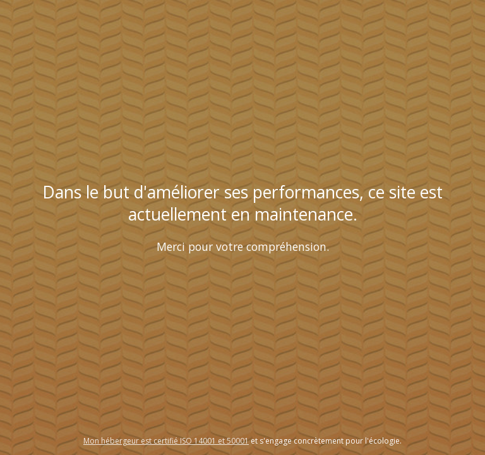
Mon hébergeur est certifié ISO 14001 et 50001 (166, 440)
